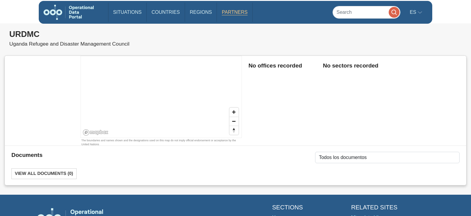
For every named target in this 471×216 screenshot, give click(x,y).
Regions (201, 12)
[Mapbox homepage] (95, 132)
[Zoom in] (234, 112)
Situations (127, 12)
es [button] (414, 12)
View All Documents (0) (44, 173)
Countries (165, 12)
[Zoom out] (234, 121)
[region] (161, 97)
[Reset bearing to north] (234, 130)
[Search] (366, 12)
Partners (235, 12)
